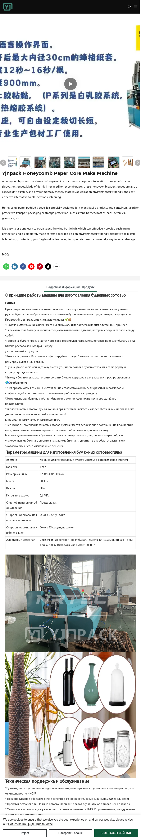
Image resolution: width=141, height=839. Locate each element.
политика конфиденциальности (30, 824)
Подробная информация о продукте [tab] (70, 287)
